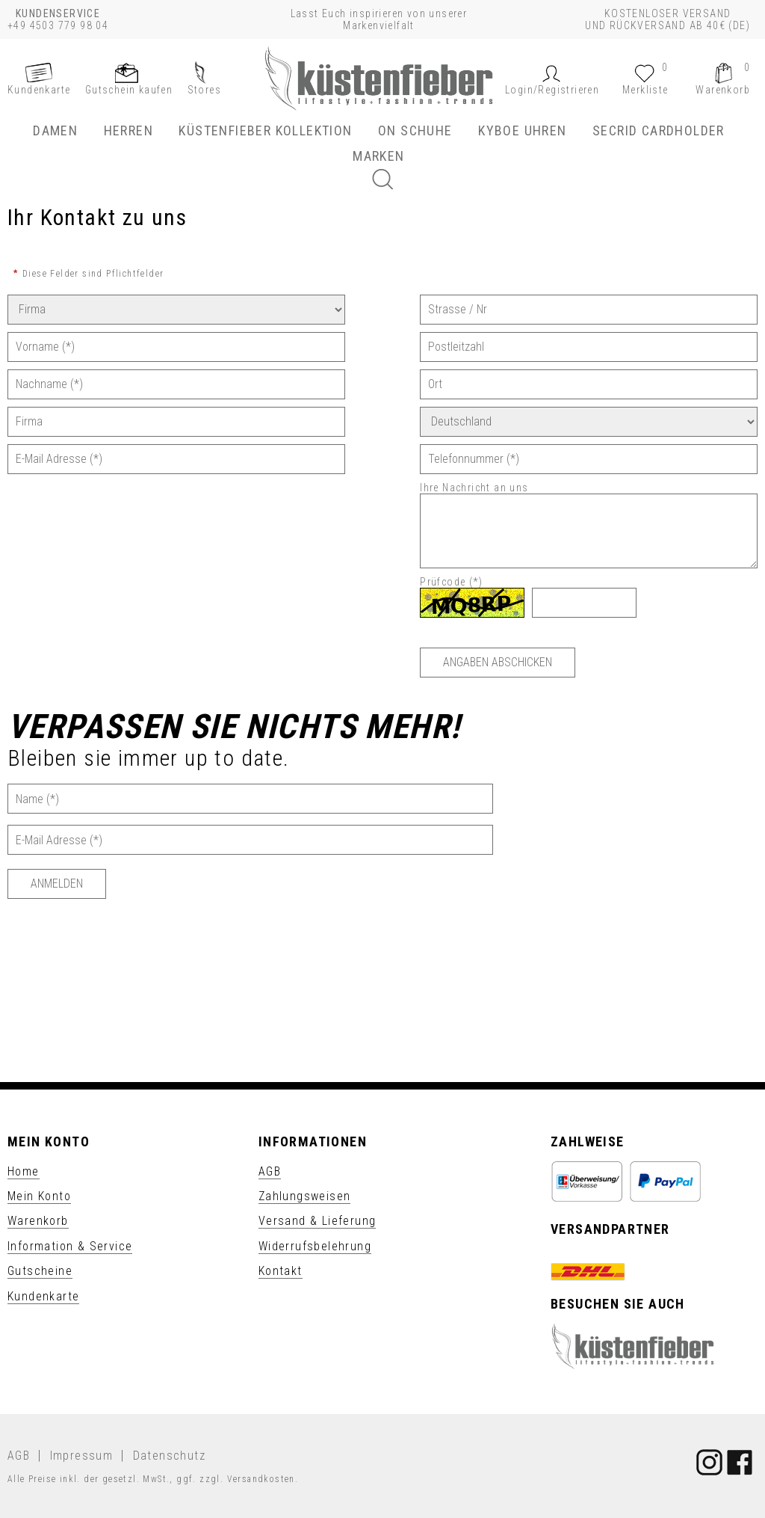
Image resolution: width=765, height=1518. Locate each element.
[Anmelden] (56, 884)
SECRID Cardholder (658, 130)
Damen (55, 130)
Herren (128, 130)
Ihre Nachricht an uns (476, 488)
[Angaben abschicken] (497, 662)
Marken (378, 156)
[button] (552, 90)
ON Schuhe (415, 130)
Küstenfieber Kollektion (265, 130)
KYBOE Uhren (522, 130)
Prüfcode (453, 582)
